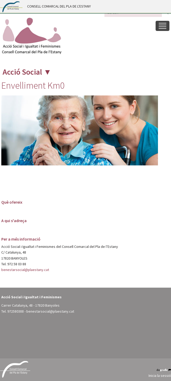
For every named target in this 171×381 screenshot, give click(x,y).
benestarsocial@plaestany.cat (25, 269)
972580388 (15, 311)
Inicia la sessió (160, 375)
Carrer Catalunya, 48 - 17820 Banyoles (30, 305)
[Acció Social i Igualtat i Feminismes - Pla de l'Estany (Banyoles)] (31, 35)
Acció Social (22, 72)
